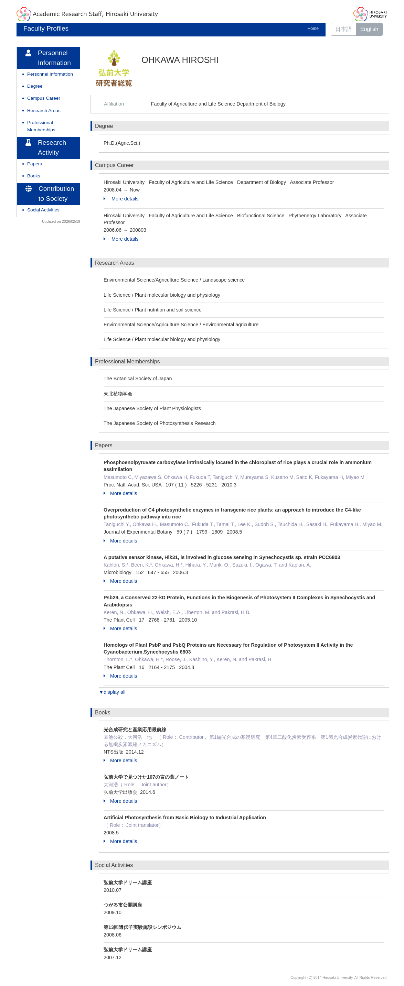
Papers (34, 163)
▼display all (112, 692)
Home (313, 28)
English (369, 29)
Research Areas (44, 110)
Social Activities (43, 209)
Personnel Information (50, 74)
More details (121, 198)
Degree (35, 86)
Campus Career (43, 98)
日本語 (343, 29)
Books (33, 175)
